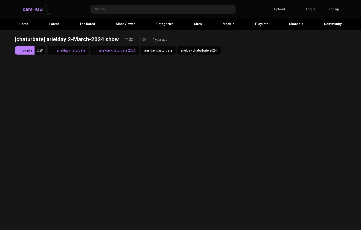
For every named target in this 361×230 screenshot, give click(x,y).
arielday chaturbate (68, 50)
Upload (276, 9)
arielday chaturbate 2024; (114, 50)
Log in (310, 9)
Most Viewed (126, 24)
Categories (165, 24)
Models (228, 24)
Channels (296, 24)
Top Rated (87, 24)
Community (333, 24)
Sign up (333, 9)
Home (24, 24)
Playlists (261, 24)
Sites (198, 24)
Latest (54, 24)
